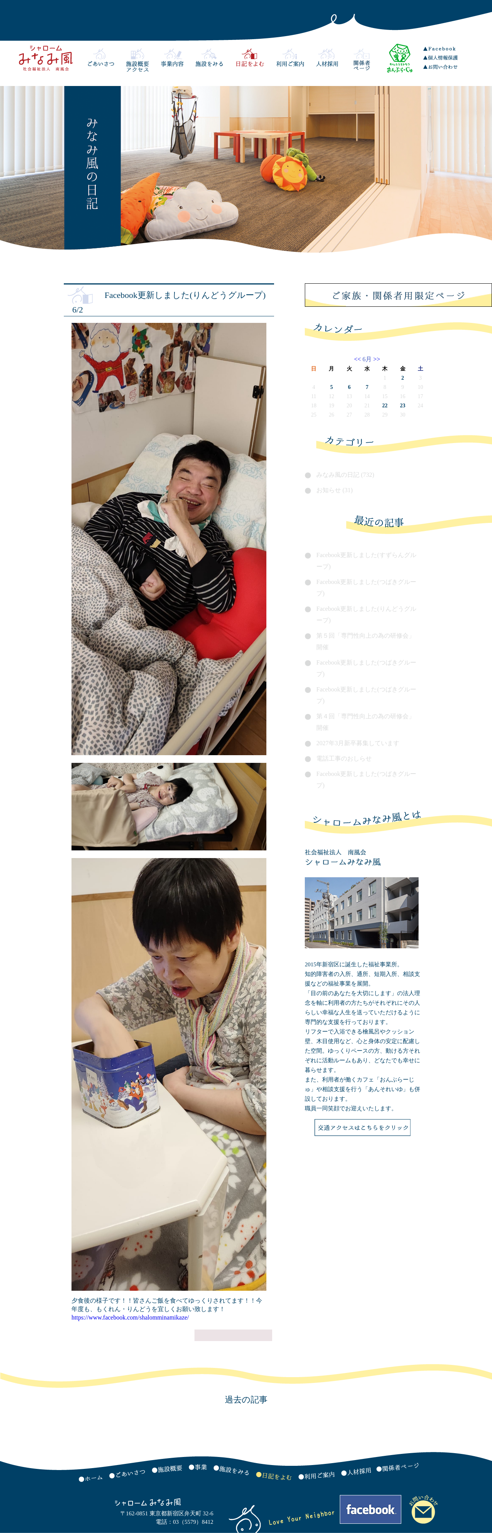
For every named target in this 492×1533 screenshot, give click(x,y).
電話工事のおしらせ (344, 758)
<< (358, 359)
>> (376, 359)
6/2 (77, 309)
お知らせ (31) (334, 490)
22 (384, 405)
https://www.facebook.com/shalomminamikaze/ (130, 1317)
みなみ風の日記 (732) (345, 474)
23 (403, 405)
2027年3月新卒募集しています (357, 743)
